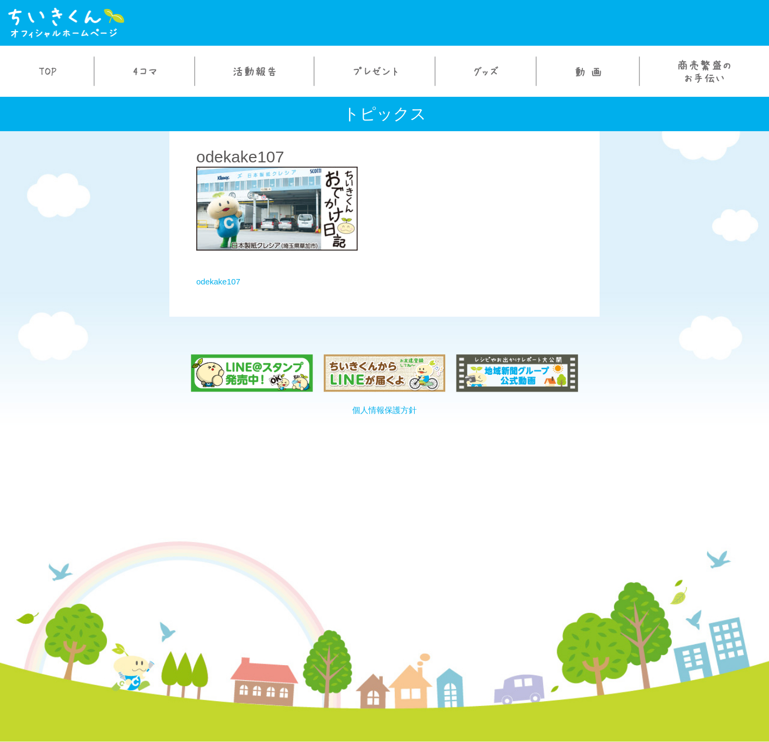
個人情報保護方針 (384, 410)
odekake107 (218, 281)
